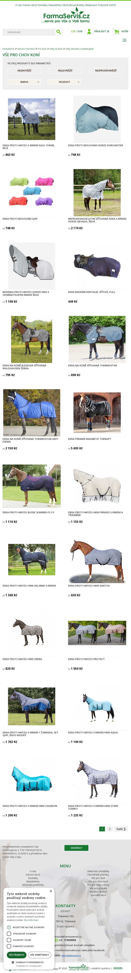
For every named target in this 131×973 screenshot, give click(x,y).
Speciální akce (98, 895)
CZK (73, 31)
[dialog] (29, 929)
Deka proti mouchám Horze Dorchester (95, 145)
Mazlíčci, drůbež (98, 891)
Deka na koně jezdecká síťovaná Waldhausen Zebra (24, 367)
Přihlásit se (102, 31)
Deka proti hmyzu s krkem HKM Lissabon (30, 806)
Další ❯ (121, 829)
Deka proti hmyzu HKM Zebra (22, 659)
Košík (124, 31)
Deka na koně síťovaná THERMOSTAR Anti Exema (30, 440)
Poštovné (103, 5)
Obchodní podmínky (73, 5)
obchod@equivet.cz (71, 955)
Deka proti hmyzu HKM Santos (89, 585)
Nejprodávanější (106, 70)
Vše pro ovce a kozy (98, 884)
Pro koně (42, 48)
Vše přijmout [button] (17, 954)
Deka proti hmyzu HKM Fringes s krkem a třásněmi (95, 514)
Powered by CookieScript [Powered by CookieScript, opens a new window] (29, 966)
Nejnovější (24, 70)
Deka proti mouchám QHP (20, 218)
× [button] (50, 891)
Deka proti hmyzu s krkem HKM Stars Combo (93, 807)
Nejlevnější (65, 70)
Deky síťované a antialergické (79, 48)
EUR (80, 31)
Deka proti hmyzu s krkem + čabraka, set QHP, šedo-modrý (30, 734)
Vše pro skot (98, 878)
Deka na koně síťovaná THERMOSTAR (92, 365)
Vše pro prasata (98, 888)
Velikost (64, 81)
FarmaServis (8, 48)
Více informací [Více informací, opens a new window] (31, 920)
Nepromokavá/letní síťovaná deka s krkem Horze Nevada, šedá (97, 220)
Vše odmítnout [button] (39, 954)
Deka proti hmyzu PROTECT (86, 659)
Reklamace (91, 5)
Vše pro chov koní (26, 48)
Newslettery (55, 5)
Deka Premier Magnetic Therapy (89, 438)
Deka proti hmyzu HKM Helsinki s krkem (29, 585)
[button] (29, 962)
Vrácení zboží (30, 5)
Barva (24, 81)
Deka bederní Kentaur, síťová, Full (91, 292)
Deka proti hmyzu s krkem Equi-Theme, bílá (29, 146)
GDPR (112, 5)
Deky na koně (55, 48)
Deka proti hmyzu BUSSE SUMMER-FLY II (28, 512)
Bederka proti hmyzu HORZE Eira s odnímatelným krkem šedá (26, 293)
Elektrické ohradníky (98, 871)
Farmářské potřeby (98, 874)
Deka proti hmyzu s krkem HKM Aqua (93, 732)
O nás (18, 5)
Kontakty (43, 5)
